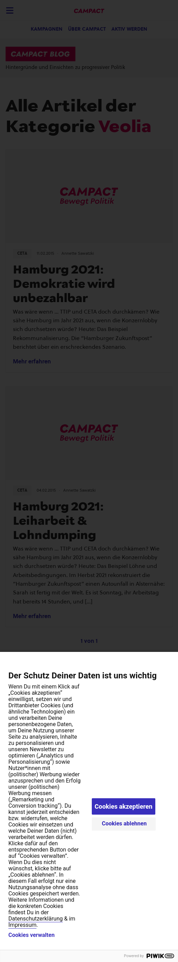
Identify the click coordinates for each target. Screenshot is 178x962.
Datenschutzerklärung (35, 918)
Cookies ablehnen (124, 823)
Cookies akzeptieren (124, 806)
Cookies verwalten (31, 935)
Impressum (22, 925)
